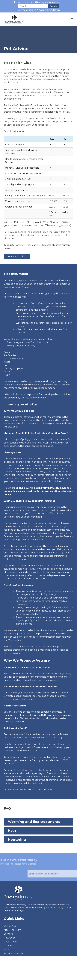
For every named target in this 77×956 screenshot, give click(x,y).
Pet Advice (10, 937)
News (7, 949)
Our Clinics (10, 926)
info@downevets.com (49, 2)
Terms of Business (13, 953)
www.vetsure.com (42, 789)
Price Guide (10, 941)
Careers (8, 945)
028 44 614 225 (24, 2)
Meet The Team (12, 930)
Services (8, 934)
